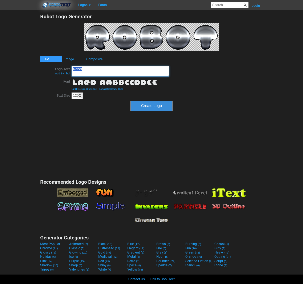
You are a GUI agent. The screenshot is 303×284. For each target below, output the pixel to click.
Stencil (192, 265)
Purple (77, 261)
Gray (161, 252)
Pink (46, 261)
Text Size (63, 96)
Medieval (108, 257)
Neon (162, 257)
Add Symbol (62, 73)
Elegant (135, 248)
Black (105, 244)
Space (134, 265)
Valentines (79, 269)
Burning (193, 244)
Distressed (109, 248)
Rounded (165, 261)
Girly (219, 248)
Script (220, 261)
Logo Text (62, 71)
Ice (73, 257)
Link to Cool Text (162, 279)
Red (104, 261)
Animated (78, 244)
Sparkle (164, 265)
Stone (220, 265)
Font (66, 81)
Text (46, 59)
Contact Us (136, 279)
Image (69, 59)
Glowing (78, 252)
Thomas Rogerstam (107, 89)
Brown (163, 244)
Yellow (135, 269)
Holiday (48, 257)
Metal (133, 257)
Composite (94, 59)
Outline (222, 257)
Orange (193, 257)
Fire (161, 248)
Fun (191, 248)
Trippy (47, 269)
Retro (133, 261)
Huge (120, 89)
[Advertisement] (20, 76)
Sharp (75, 265)
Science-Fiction (199, 261)
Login (256, 6)
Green (192, 252)
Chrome (49, 248)
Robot (120, 71)
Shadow (49, 265)
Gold (104, 252)
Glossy (48, 252)
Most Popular (50, 244)
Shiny (104, 265)
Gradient (135, 252)
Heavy (221, 252)
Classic (76, 248)
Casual (221, 244)
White (104, 269)
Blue (133, 244)
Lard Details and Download (84, 89)
